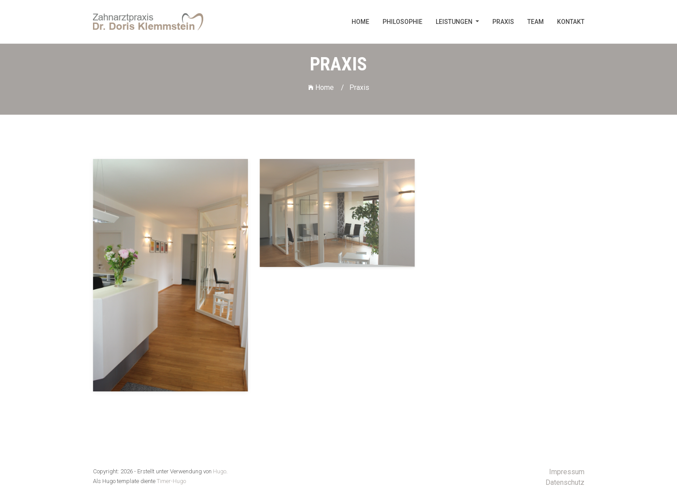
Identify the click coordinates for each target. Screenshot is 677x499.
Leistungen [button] (455, 21)
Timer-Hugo (171, 481)
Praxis (503, 21)
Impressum (566, 472)
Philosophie (402, 21)
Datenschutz (564, 482)
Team (535, 21)
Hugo (219, 471)
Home (360, 21)
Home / (326, 87)
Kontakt (570, 21)
